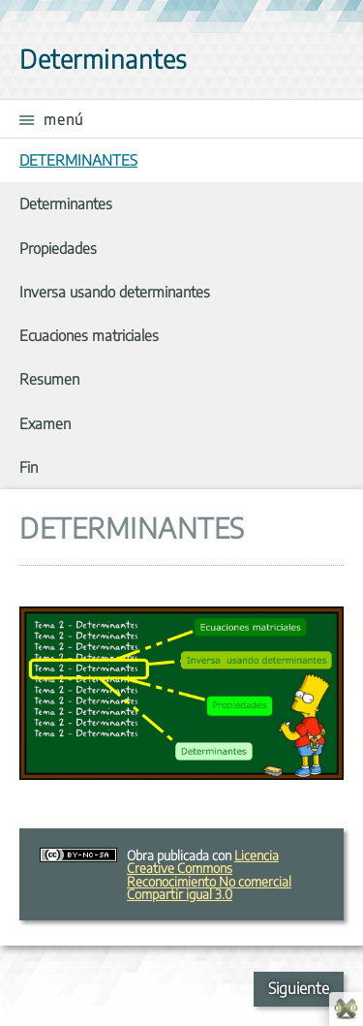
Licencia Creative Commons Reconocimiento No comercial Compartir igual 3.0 (209, 874)
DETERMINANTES (78, 159)
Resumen (49, 378)
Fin (28, 466)
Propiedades (58, 247)
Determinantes (65, 203)
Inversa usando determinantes (114, 291)
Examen (45, 423)
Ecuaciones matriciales (89, 335)
